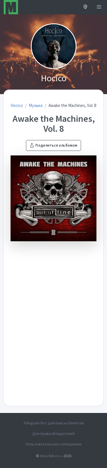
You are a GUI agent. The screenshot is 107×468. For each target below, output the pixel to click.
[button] (85, 7)
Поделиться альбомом (53, 145)
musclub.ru (49, 455)
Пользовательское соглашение (54, 444)
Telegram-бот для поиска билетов (53, 423)
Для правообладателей (53, 433)
